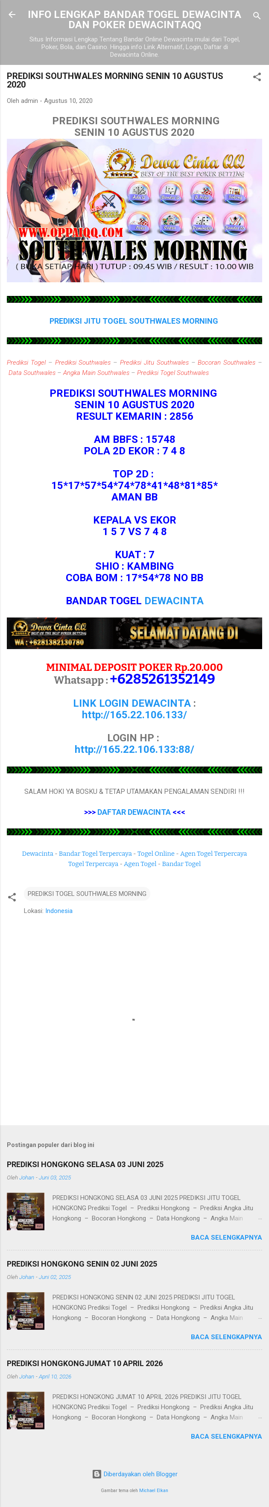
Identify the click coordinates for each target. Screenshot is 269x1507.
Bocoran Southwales (226, 362)
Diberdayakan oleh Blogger (135, 1474)
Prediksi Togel (26, 362)
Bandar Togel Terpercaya (95, 853)
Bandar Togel (181, 864)
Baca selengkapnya (226, 1237)
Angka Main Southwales (96, 373)
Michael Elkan (153, 1490)
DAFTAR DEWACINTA (134, 812)
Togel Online (156, 853)
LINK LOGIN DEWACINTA (132, 703)
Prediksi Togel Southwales (173, 373)
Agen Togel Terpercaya (213, 853)
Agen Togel (140, 864)
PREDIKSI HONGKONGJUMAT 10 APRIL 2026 (85, 1363)
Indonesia (59, 911)
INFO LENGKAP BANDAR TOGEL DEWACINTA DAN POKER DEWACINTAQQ (134, 20)
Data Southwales (32, 373)
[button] (257, 78)
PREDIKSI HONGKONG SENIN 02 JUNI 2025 (82, 1263)
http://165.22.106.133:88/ (134, 749)
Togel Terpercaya (93, 864)
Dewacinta (37, 853)
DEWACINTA (174, 601)
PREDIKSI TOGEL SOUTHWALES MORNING (87, 894)
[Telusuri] (257, 17)
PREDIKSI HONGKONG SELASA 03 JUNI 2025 (85, 1164)
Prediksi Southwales (83, 362)
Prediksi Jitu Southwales (154, 362)
